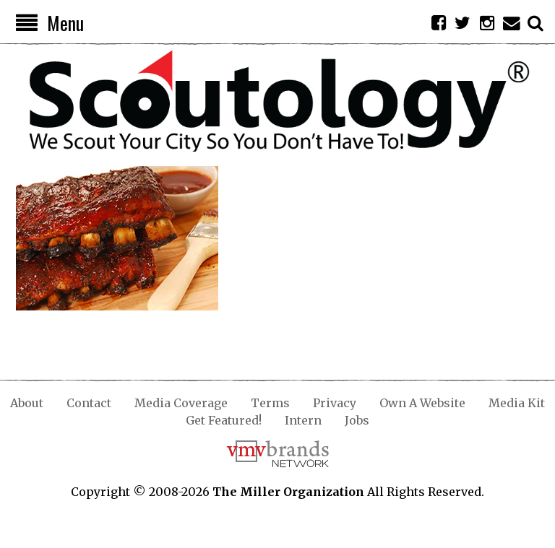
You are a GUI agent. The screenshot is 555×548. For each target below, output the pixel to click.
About (26, 403)
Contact (88, 403)
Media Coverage (181, 403)
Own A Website (422, 403)
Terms (270, 403)
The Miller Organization (288, 491)
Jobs (357, 420)
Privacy (334, 403)
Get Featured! (224, 420)
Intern (303, 420)
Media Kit (517, 403)
